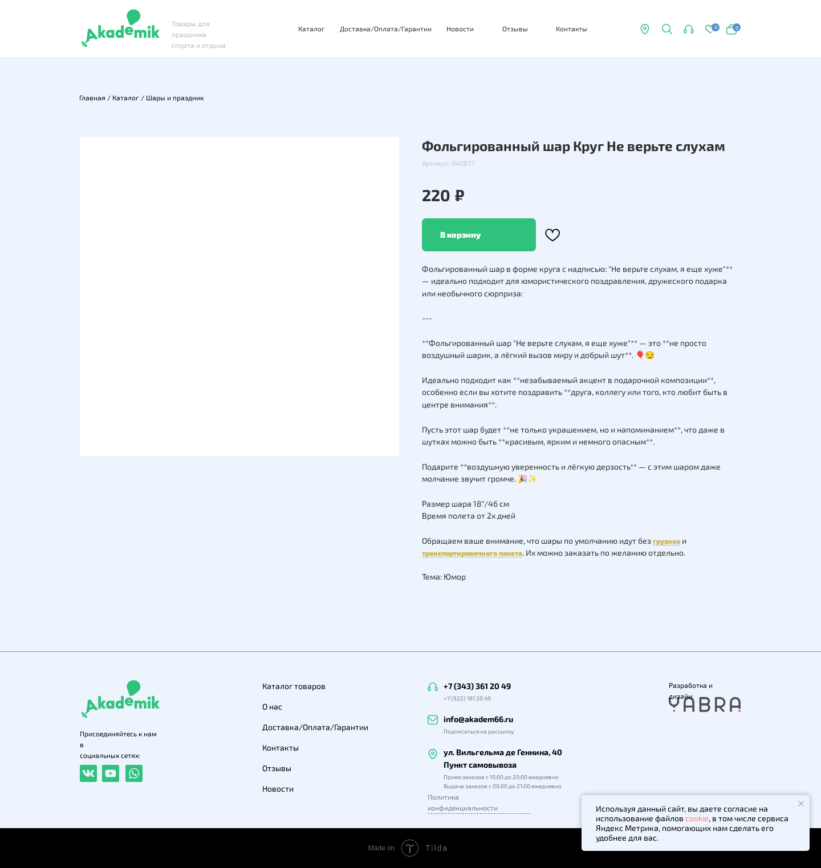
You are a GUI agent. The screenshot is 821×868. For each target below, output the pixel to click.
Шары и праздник (175, 97)
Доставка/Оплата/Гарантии (386, 28)
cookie (697, 818)
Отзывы (515, 28)
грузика (666, 541)
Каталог (311, 28)
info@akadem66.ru (478, 719)
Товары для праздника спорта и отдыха (199, 34)
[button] (689, 29)
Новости (460, 28)
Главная (92, 97)
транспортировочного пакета (472, 553)
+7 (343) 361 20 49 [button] (477, 686)
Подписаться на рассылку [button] (479, 731)
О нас (272, 706)
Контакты (571, 28)
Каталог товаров (294, 686)
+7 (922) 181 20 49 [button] (467, 698)
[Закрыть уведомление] (801, 803)
